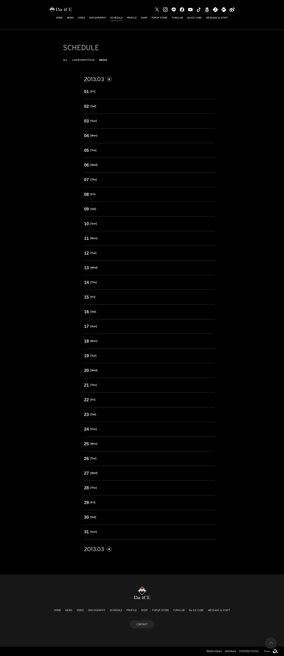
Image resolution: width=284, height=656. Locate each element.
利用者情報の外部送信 (249, 651)
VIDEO (81, 17)
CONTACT (142, 624)
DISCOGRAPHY (97, 17)
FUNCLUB (177, 17)
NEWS (70, 17)
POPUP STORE (160, 17)
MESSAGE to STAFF (217, 17)
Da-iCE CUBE (194, 17)
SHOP (144, 17)
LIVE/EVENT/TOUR (83, 60)
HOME (59, 17)
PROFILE (132, 17)
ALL (65, 60)
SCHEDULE (116, 17)
